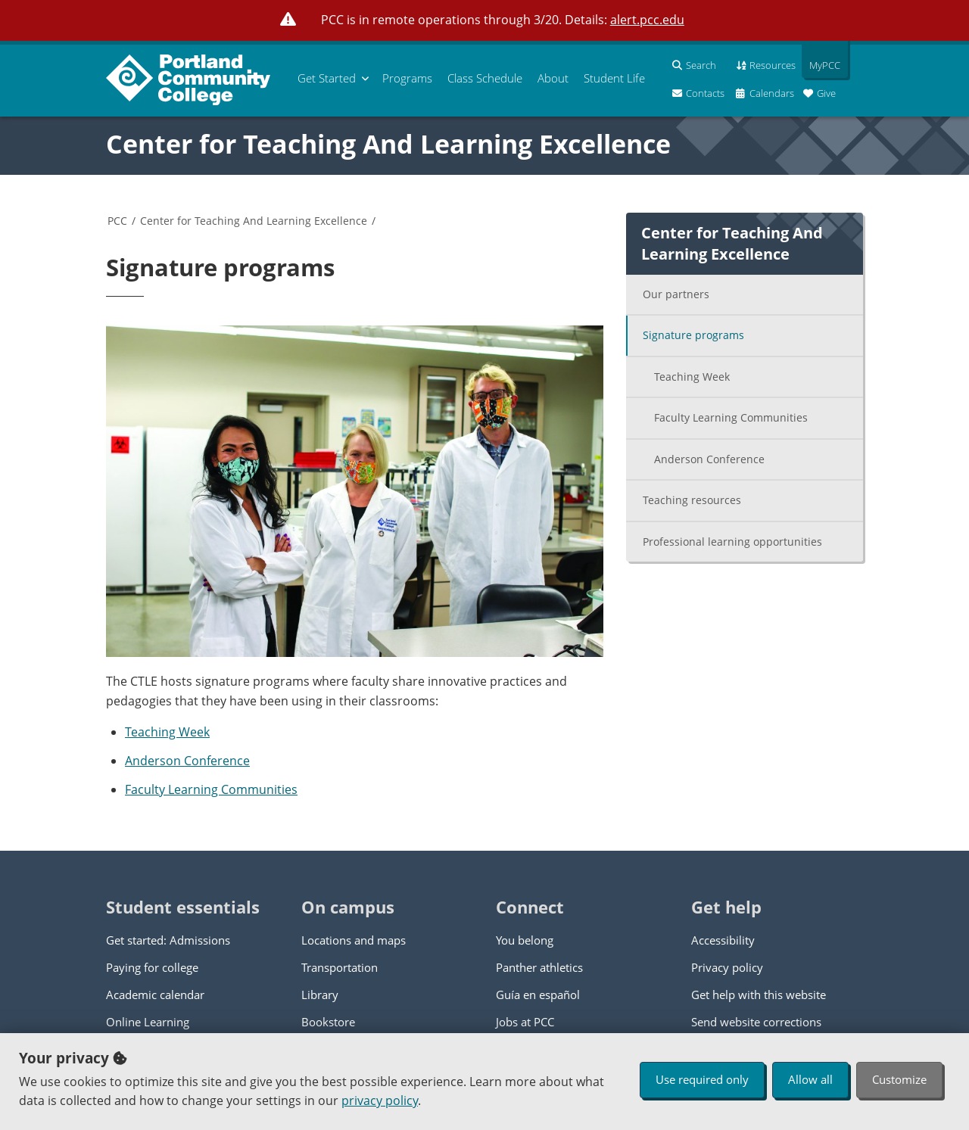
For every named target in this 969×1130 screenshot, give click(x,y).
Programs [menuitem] (407, 78)
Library (319, 994)
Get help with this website (758, 994)
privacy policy (379, 1100)
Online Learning (147, 1021)
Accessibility (723, 940)
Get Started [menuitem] (327, 78)
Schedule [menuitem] (484, 78)
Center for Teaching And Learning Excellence (388, 143)
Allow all (810, 1079)
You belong (524, 940)
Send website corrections (756, 1021)
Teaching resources (692, 500)
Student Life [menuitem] (614, 78)
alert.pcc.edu (647, 19)
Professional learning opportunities (732, 541)
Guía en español (538, 994)
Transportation (339, 967)
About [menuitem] (553, 78)
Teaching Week (167, 732)
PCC (117, 220)
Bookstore (328, 1021)
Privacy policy (727, 967)
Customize (899, 1079)
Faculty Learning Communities (211, 789)
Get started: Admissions (168, 940)
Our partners (676, 294)
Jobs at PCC (525, 1021)
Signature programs (693, 335)
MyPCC (821, 65)
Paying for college (152, 967)
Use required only (702, 1079)
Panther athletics (539, 967)
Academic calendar (155, 994)
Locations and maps (353, 940)
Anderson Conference (187, 760)
